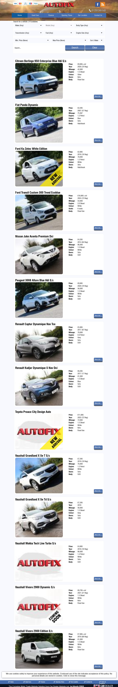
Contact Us (98, 15)
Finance (51, 15)
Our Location (82, 15)
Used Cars (35, 15)
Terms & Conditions (102, 682)
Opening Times (67, 15)
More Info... (98, 96)
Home (20, 15)
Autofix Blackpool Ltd (31, 686)
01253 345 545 (99, 10)
